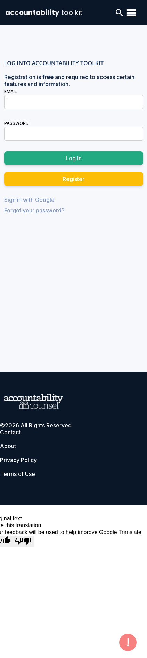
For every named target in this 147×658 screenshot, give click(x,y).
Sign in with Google (29, 199)
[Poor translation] (23, 541)
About (8, 446)
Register (73, 179)
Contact (10, 432)
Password (16, 123)
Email (10, 91)
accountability (44, 12)
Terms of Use (17, 473)
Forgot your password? (34, 210)
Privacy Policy (18, 459)
